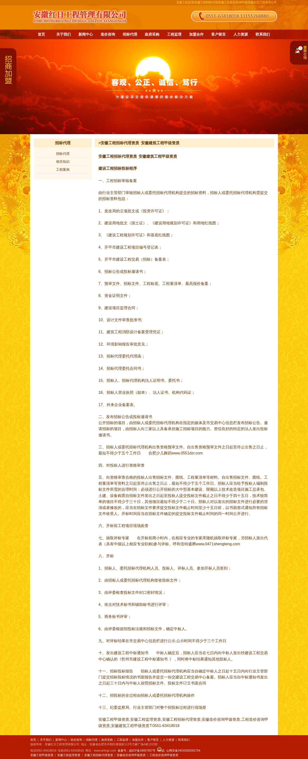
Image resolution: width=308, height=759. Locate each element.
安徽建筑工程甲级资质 (158, 156)
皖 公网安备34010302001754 (178, 750)
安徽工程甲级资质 (113, 719)
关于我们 (63, 34)
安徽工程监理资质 (145, 719)
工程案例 (63, 169)
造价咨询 (108, 34)
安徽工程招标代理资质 (117, 156)
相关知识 (63, 161)
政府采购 (152, 34)
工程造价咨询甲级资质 (163, 755)
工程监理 (174, 34)
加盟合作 (196, 34)
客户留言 (218, 34)
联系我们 (263, 34)
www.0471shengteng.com (218, 544)
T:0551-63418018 (164, 726)
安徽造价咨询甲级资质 (221, 719)
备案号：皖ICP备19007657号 (136, 750)
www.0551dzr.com (187, 453)
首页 (41, 34)
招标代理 (130, 34)
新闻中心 (85, 34)
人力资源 (240, 34)
